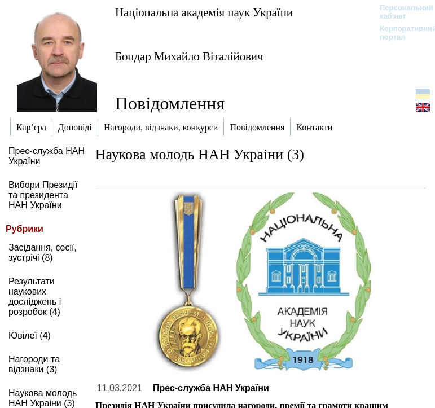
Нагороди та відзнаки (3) (34, 364)
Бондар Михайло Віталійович (189, 56)
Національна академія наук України (204, 12)
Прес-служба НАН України (211, 388)
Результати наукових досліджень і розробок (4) (34, 297)
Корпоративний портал (401, 32)
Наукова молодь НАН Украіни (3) (42, 398)
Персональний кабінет (401, 11)
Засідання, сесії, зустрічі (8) (42, 252)
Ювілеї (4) (29, 335)
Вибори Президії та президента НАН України (43, 195)
